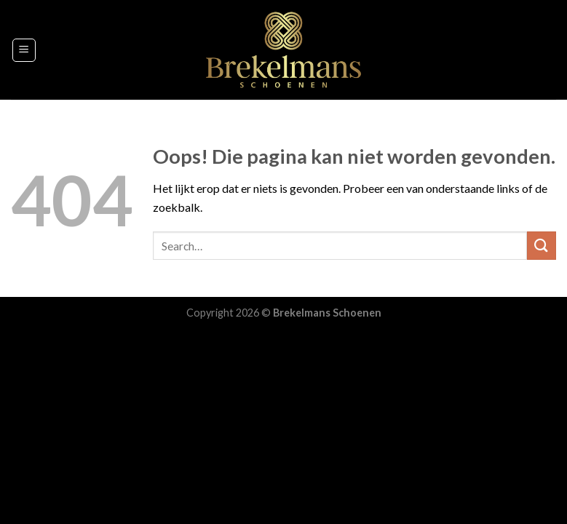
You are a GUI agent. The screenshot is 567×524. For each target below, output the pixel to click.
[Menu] (24, 50)
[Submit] (541, 245)
